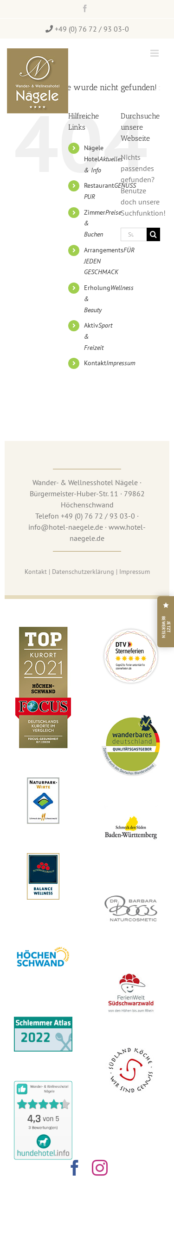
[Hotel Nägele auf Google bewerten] (165, 621)
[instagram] (100, 1168)
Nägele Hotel (103, 159)
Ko (36, 571)
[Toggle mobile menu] (155, 53)
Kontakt (109, 363)
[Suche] (153, 234)
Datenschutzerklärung (83, 571)
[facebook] (75, 1168)
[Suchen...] (134, 234)
